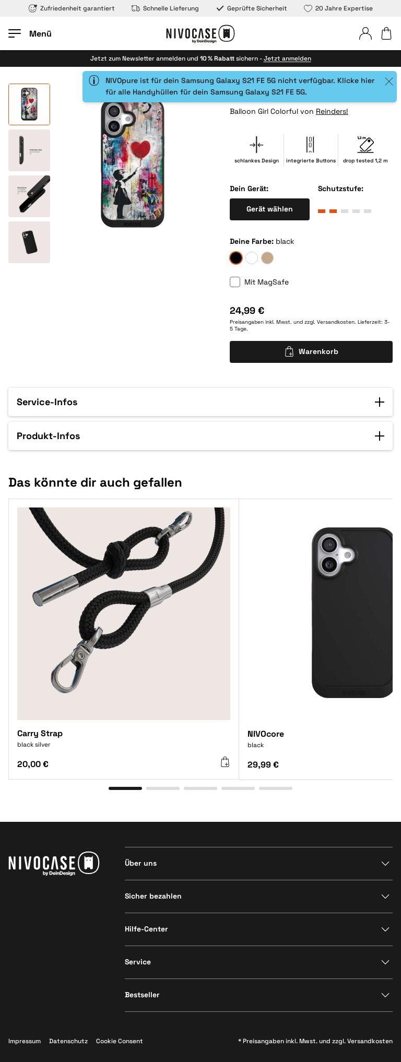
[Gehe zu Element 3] (200, 788)
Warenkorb (311, 351)
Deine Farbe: (252, 241)
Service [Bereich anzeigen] (138, 961)
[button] (200, 402)
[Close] (389, 81)
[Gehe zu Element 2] (163, 788)
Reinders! (332, 111)
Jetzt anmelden (287, 58)
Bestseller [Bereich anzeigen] (142, 994)
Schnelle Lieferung (165, 8)
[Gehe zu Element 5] (275, 788)
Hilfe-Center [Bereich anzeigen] (146, 929)
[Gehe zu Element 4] (238, 788)
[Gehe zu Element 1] (125, 788)
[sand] (267, 258)
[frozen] (251, 258)
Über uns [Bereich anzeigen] (141, 863)
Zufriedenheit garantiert (72, 8)
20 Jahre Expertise (338, 8)
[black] (236, 258)
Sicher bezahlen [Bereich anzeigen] (153, 896)
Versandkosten (336, 321)
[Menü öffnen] (30, 33)
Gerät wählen (269, 209)
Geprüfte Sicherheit (251, 8)
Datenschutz (68, 1041)
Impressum (24, 1041)
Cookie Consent (119, 1041)
